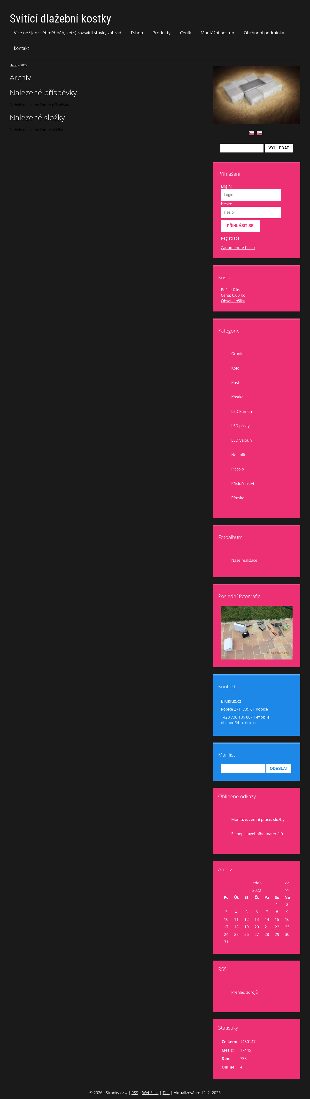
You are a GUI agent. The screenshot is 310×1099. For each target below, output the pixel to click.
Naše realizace (244, 560)
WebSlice (150, 1092)
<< (226, 883)
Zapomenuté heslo (238, 247)
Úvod (13, 65)
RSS (135, 1092)
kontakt (21, 48)
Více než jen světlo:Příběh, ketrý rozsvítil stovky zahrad (67, 33)
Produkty (161, 33)
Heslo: (226, 203)
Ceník (185, 33)
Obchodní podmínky (264, 33)
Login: (226, 186)
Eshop (137, 33)
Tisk (166, 1092)
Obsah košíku (233, 300)
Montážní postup (217, 33)
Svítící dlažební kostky (60, 18)
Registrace (230, 238)
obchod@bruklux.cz (238, 722)
